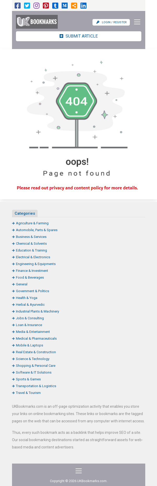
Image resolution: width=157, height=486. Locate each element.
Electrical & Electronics (33, 257)
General (21, 284)
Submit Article (79, 36)
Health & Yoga (26, 298)
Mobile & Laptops (29, 345)
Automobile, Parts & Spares (36, 230)
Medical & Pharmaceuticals (36, 338)
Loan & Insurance (29, 325)
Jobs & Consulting (30, 318)
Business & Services (31, 237)
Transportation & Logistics (36, 386)
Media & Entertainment (33, 332)
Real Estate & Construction (36, 352)
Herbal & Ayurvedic (30, 305)
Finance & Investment (32, 271)
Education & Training (31, 250)
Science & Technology (32, 359)
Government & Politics (32, 291)
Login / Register (111, 22)
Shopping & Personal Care (35, 366)
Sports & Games (28, 379)
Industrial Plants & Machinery (37, 311)
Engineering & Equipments (36, 264)
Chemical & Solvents (31, 243)
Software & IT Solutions (33, 372)
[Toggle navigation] (135, 22)
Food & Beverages (30, 277)
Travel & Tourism (28, 393)
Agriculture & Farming (32, 223)
